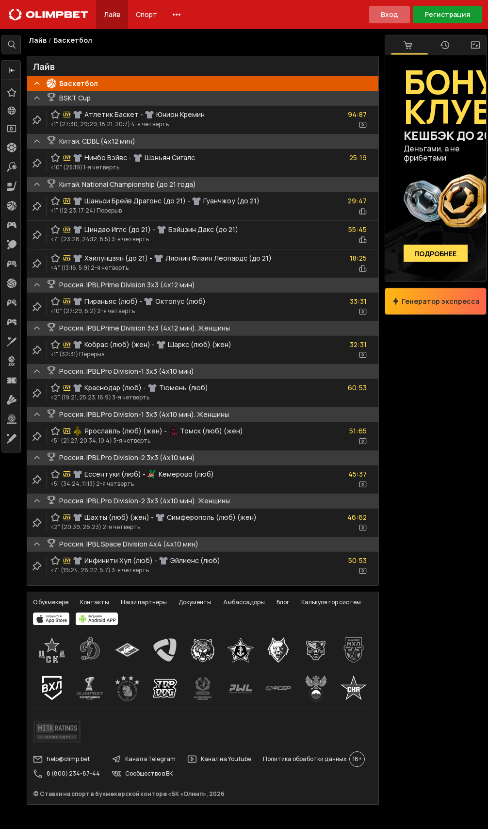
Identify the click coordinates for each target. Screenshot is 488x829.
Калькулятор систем (335, 601)
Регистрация (447, 14)
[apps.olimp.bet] (55, 618)
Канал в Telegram (148, 757)
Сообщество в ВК (146, 771)
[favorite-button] (60, 119)
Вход (389, 14)
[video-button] (358, 129)
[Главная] (48, 14)
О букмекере (55, 601)
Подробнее (431, 253)
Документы (199, 601)
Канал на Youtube (224, 757)
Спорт (146, 14)
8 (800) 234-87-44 (70, 771)
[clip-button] (41, 124)
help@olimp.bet (65, 757)
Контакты (99, 601)
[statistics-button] (358, 215)
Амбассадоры (248, 601)
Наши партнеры (148, 601)
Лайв (112, 14)
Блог (287, 601)
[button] (16, 70)
